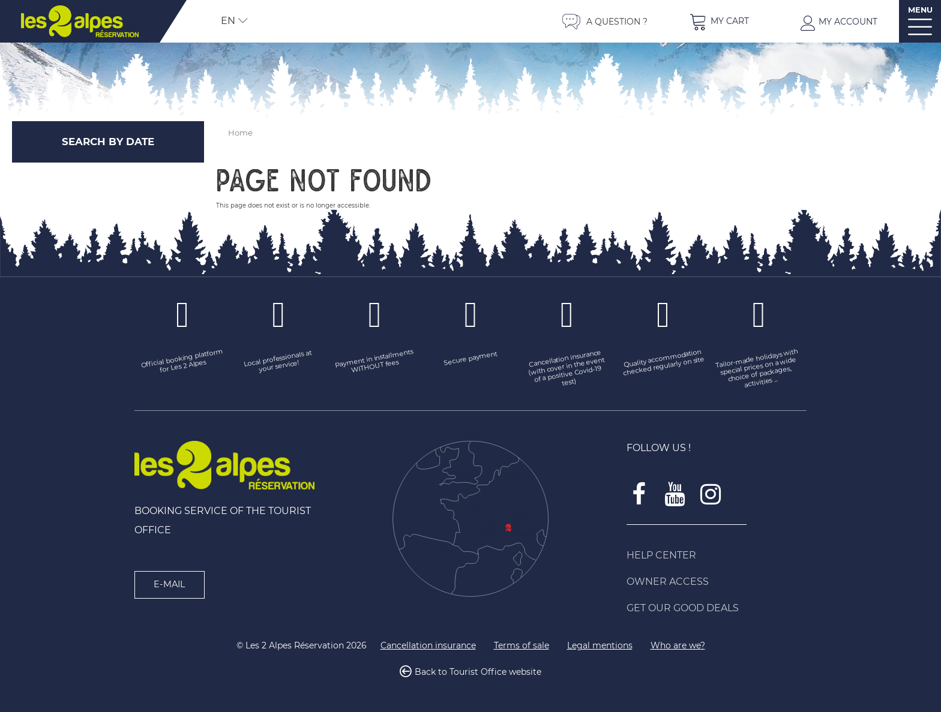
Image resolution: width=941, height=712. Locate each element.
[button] (719, 21)
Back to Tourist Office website (478, 672)
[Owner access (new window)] (717, 582)
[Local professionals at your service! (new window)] (278, 362)
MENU (920, 9)
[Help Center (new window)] (717, 555)
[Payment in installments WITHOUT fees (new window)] (374, 362)
